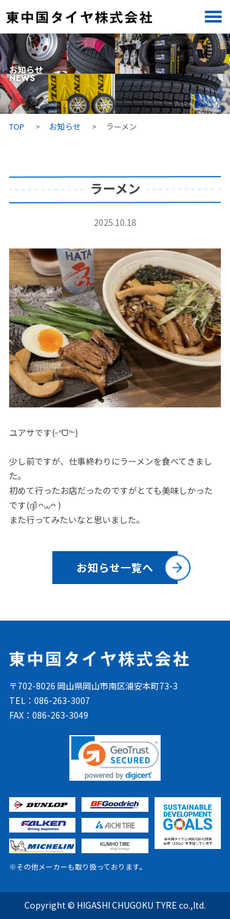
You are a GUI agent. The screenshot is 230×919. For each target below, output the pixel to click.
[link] (115, 758)
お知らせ (65, 126)
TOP (16, 126)
